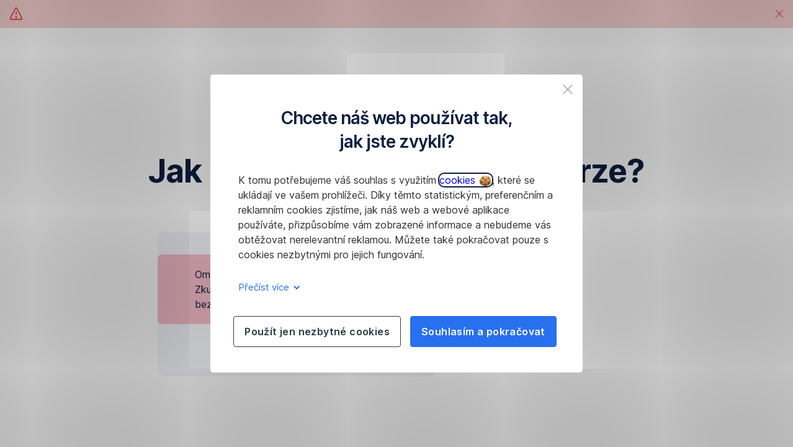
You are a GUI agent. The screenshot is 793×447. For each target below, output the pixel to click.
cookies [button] (465, 180)
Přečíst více (267, 287)
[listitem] (568, 89)
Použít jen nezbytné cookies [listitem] (317, 331)
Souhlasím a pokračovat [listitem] (483, 331)
